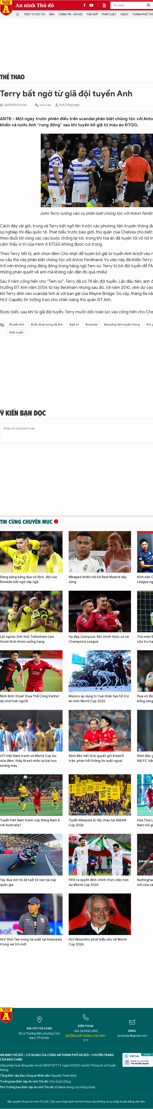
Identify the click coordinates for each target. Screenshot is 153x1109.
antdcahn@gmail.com (132, 1035)
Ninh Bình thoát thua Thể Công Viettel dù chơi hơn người (29, 698)
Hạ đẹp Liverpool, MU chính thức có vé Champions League (99, 639)
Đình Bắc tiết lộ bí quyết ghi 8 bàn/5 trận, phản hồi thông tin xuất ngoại (96, 758)
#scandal (91, 324)
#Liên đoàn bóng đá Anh (47, 324)
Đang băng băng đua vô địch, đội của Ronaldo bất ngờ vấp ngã (28, 579)
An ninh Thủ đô (34, 5)
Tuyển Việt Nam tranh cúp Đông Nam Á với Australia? (30, 822)
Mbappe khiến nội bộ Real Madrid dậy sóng (98, 579)
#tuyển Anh (16, 324)
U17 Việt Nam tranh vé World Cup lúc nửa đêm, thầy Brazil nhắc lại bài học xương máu (28, 761)
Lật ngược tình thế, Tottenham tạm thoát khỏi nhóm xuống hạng (27, 639)
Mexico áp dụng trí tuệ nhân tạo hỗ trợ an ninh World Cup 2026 (99, 698)
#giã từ (74, 324)
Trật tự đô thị (34, 14)
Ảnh (51, 14)
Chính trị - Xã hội (70, 14)
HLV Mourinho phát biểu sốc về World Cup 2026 (98, 941)
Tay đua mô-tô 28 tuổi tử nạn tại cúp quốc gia (28, 882)
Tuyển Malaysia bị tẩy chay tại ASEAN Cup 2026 (97, 822)
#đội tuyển (16, 332)
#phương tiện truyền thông (122, 324)
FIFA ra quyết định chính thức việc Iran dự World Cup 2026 (99, 882)
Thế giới (92, 14)
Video (124, 14)
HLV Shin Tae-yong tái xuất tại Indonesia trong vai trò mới (31, 941)
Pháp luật (109, 14)
